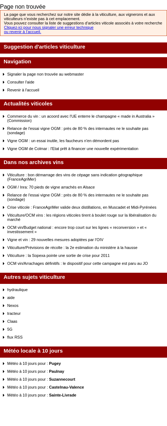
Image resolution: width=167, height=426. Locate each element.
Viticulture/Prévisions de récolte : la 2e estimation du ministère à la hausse (72, 247)
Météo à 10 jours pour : (34, 363)
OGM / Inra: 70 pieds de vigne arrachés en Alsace (51, 187)
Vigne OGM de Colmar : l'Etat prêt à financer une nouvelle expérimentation (72, 148)
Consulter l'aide (20, 82)
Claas (12, 321)
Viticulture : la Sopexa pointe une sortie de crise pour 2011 (58, 255)
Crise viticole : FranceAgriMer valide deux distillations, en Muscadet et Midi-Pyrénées (82, 207)
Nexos (12, 305)
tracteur (14, 313)
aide (11, 297)
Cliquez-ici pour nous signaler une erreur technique (49, 27)
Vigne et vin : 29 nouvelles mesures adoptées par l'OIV (55, 239)
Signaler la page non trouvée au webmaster (45, 74)
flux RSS (15, 337)
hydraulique (17, 289)
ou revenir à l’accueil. (22, 32)
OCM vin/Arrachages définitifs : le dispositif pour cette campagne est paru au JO (77, 263)
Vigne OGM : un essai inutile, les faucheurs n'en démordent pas (63, 141)
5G (10, 329)
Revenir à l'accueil (23, 90)
